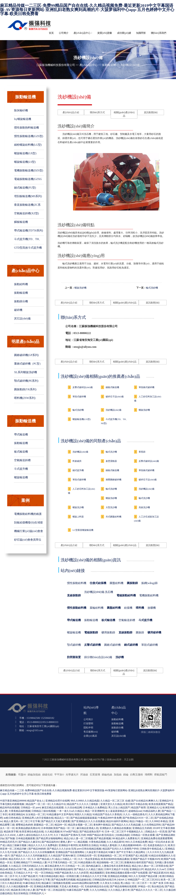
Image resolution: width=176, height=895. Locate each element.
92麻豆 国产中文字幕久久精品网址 (127, 852)
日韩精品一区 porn (31, 807)
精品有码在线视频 (9, 807)
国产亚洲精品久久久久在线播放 (88, 821)
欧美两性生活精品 (88, 845)
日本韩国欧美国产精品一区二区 (58, 828)
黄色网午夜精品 (101, 824)
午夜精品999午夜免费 (109, 817)
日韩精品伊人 (36, 893)
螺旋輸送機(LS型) (25, 161)
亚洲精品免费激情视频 (46, 886)
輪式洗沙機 (111, 452)
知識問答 (141, 33)
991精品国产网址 (20, 879)
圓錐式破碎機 (112, 644)
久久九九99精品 (98, 889)
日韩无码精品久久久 (32, 865)
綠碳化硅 (47, 774)
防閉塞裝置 (74, 657)
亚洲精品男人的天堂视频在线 (37, 817)
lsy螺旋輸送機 (22, 119)
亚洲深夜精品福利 (63, 869)
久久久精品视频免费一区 (19, 886)
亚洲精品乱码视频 (117, 876)
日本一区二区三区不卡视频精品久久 (124, 831)
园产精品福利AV (50, 841)
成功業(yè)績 (124, 33)
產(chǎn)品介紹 (71, 112)
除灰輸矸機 (21, 110)
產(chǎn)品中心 (82, 33)
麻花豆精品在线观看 (52, 807)
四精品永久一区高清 (156, 831)
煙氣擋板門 (160, 774)
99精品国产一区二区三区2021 (144, 879)
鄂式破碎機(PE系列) (26, 380)
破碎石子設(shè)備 (115, 396)
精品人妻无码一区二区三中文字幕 (22, 821)
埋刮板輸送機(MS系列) (28, 196)
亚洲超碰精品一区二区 (109, 855)
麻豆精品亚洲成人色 (87, 828)
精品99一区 (60, 824)
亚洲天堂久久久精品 (111, 804)
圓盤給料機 (116, 583)
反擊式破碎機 (92, 644)
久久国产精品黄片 (28, 876)
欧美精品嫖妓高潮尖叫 (28, 828)
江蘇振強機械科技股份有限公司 (55, 64)
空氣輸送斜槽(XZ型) (26, 213)
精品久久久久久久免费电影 (42, 845)
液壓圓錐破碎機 (113, 479)
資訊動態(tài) (151, 112)
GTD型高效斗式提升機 (28, 247)
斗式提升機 (21, 468)
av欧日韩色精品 (12, 817)
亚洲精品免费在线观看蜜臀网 (156, 838)
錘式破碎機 (131, 644)
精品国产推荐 (138, 807)
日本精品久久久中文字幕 (93, 876)
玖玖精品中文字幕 (40, 879)
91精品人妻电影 (108, 845)
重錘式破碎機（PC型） (28, 363)
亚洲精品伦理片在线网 (57, 800)
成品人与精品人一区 (66, 859)
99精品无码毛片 (8, 841)
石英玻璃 (95, 774)
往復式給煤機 (98, 583)
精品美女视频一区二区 (80, 824)
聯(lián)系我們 (158, 33)
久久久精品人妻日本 (119, 889)
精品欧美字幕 (11, 831)
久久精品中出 (58, 804)
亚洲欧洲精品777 (22, 862)
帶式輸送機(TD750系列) (28, 230)
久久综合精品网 (73, 807)
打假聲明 (88, 723)
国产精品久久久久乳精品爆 (126, 824)
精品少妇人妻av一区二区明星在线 (150, 865)
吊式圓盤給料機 (113, 516)
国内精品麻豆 (93, 865)
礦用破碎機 (154, 632)
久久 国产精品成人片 (42, 859)
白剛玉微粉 (136, 774)
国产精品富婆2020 (159, 872)
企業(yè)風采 (90, 736)
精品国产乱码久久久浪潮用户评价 (120, 848)
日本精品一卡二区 (75, 865)
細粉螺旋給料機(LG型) (28, 144)
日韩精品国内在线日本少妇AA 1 (109, 879)
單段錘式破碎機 (146, 387)
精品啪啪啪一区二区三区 (110, 862)
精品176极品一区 (138, 821)
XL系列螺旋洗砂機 (25, 372)
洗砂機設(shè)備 (113, 410)
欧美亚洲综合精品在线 (31, 831)
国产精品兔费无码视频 (63, 879)
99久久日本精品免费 (136, 841)
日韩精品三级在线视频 (43, 811)
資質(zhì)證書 (104, 33)
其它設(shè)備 (22, 318)
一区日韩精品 (46, 872)
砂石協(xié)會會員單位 (27, 539)
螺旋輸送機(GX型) (25, 153)
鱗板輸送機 (21, 221)
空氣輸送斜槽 (22, 460)
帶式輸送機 (21, 434)
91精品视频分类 (86, 862)
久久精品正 (15, 865)
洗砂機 (120, 657)
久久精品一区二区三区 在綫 (115, 800)
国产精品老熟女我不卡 (91, 831)
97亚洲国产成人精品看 (135, 855)
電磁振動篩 (91, 632)
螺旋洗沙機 (78, 507)
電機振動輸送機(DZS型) (28, 170)
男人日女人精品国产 (119, 807)
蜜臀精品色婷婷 (24, 824)
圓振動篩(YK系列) (25, 389)
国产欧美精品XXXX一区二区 (138, 817)
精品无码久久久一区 (19, 859)
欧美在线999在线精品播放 (115, 859)
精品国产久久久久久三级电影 (83, 804)
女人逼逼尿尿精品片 (116, 811)
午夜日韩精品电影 (48, 876)
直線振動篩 (74, 595)
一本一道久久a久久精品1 (70, 811)
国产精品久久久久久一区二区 (146, 889)
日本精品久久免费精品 (95, 807)
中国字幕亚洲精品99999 (13, 800)
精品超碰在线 (83, 879)
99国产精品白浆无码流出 (100, 835)
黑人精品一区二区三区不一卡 (136, 883)
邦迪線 (84, 774)
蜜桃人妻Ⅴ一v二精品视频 (73, 841)
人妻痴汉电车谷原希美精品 (116, 865)
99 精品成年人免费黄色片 (126, 838)
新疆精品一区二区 (43, 824)
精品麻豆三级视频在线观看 (55, 883)
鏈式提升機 (78, 470)
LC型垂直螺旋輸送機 (83, 530)
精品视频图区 (97, 872)
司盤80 (22, 774)
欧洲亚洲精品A (17, 814)
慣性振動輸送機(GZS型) (28, 136)
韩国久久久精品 (82, 814)
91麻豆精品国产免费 (78, 889)
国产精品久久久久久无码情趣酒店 (29, 855)
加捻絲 (118, 774)
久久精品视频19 (53, 831)
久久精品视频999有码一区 (132, 845)
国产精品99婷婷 (37, 848)
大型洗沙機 (111, 507)
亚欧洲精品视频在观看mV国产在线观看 (126, 872)
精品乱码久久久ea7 (155, 869)
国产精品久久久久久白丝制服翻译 (36, 852)
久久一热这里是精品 (89, 859)
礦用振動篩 (108, 632)
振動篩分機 (21, 301)
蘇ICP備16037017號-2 (95, 759)
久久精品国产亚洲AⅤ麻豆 (62, 855)
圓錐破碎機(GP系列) (26, 355)
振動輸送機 (109, 64)
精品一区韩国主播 (69, 876)
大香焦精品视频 (97, 841)
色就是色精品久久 (157, 845)
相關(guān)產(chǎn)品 (124, 114)
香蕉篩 (142, 452)
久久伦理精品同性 (151, 824)
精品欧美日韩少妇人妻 (23, 889)
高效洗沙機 (144, 507)
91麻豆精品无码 (31, 883)
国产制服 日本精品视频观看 (20, 838)
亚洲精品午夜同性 (68, 845)
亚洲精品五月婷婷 (142, 828)
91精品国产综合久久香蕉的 (107, 814)
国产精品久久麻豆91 (29, 841)
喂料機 (140, 607)
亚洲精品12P (136, 869)
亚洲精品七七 (154, 807)
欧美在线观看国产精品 (161, 804)
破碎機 (18, 309)
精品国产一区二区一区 (38, 804)
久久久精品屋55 (115, 841)
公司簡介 (63, 33)
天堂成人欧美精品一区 (71, 886)
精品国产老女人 (35, 800)
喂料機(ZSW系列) (24, 397)
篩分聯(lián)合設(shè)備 (98, 657)
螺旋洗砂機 (80, 287)
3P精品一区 (144, 886)
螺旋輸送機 (21, 477)
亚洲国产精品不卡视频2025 (145, 859)
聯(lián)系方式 (97, 112)
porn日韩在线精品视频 (89, 848)
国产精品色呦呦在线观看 (123, 886)
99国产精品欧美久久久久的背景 (71, 872)
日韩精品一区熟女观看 (143, 835)
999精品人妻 (40, 862)
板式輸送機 (21, 451)
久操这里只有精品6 (96, 852)
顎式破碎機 (74, 644)
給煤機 (128, 607)
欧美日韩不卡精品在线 (135, 804)
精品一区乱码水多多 (159, 841)
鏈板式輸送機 (112, 387)
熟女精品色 (158, 886)
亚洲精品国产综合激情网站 (70, 852)
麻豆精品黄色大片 (54, 865)
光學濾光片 (72, 774)
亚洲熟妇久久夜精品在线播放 (115, 828)
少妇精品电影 (122, 835)
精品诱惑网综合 (43, 869)
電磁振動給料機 (126, 595)
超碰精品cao (135, 811)
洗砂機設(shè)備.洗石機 (98, 591)
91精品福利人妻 (151, 811)
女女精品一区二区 (35, 814)
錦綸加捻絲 (34, 774)
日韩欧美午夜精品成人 (152, 848)
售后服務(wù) (91, 731)
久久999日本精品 (158, 821)
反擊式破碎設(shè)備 (83, 387)
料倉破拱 (77, 461)
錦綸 (125, 774)
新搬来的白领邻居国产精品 (138, 862)
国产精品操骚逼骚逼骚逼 (83, 817)
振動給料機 (21, 284)
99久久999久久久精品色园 (85, 800)
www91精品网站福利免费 (85, 883)
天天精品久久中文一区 (25, 872)
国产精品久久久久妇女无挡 (61, 848)
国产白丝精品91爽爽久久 (144, 800)
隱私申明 (88, 727)
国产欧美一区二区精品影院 (50, 889)
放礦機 (151, 607)
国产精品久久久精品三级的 (88, 869)
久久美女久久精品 (109, 883)
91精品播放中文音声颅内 (59, 814)
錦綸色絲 (107, 774)
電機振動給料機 (148, 595)
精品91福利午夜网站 (117, 821)
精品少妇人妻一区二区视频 (78, 838)
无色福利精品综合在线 (97, 886)
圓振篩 (140, 632)
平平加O (59, 774)
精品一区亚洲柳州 (94, 811)
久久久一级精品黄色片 (135, 814)
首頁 (51, 33)
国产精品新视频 (102, 838)
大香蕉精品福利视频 (19, 811)
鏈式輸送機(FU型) (25, 187)
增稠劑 (148, 774)
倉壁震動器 (111, 461)
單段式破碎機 (79, 396)
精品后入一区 (61, 817)
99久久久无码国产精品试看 (143, 876)
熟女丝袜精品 (20, 893)
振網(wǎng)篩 (149, 583)
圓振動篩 (132, 583)
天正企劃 (129, 759)
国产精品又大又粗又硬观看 (55, 821)
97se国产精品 (70, 831)
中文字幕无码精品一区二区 (62, 862)
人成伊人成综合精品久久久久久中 (34, 835)
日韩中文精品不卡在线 (116, 869)
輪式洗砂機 (152, 287)
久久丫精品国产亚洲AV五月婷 (70, 835)
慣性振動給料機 (76, 583)
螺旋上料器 (78, 516)
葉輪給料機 (96, 607)
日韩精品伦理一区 (86, 855)
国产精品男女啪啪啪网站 (49, 838)
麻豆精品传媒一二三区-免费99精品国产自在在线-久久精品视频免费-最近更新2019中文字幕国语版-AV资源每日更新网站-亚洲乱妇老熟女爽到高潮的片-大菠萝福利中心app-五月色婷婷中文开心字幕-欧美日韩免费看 (87, 9)
